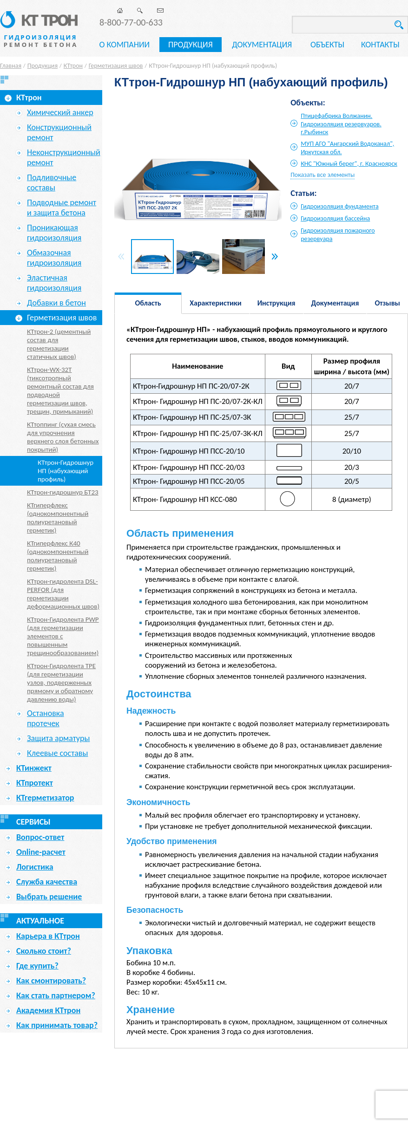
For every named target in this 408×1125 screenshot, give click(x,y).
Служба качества (46, 882)
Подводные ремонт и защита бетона (61, 207)
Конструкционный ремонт (59, 132)
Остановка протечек (45, 718)
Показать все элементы (322, 175)
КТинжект (34, 768)
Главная (10, 66)
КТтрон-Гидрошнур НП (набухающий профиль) (65, 470)
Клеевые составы (57, 753)
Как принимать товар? (57, 1025)
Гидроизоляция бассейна (335, 218)
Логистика (34, 867)
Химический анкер (60, 112)
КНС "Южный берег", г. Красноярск (349, 164)
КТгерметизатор (45, 798)
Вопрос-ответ (40, 837)
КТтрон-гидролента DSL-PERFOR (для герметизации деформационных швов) (63, 594)
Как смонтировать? (51, 980)
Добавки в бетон (56, 303)
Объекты (327, 44)
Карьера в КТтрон (48, 936)
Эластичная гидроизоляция (54, 283)
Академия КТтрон (48, 1010)
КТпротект (34, 783)
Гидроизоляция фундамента (340, 206)
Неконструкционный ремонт (63, 157)
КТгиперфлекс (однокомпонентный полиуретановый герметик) (57, 517)
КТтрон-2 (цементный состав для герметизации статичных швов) (59, 344)
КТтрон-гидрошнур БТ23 (63, 492)
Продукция (190, 44)
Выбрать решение (49, 896)
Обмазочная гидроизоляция (54, 257)
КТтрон (73, 66)
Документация (262, 44)
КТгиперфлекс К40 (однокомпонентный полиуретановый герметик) (57, 555)
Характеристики (215, 303)
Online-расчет (41, 852)
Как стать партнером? (55, 995)
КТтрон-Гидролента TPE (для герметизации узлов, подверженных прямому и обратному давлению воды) (61, 682)
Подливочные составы (51, 182)
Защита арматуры (58, 738)
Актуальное (40, 921)
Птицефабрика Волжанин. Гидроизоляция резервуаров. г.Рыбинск (341, 124)
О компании (124, 44)
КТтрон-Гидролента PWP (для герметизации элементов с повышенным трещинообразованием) (63, 636)
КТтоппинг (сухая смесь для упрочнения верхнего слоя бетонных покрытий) (63, 437)
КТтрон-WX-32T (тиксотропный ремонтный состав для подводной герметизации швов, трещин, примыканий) (60, 390)
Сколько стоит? (43, 951)
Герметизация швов (116, 66)
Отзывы (387, 303)
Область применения (148, 306)
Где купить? (37, 966)
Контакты (380, 44)
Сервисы (33, 822)
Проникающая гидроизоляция (54, 232)
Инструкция (276, 303)
